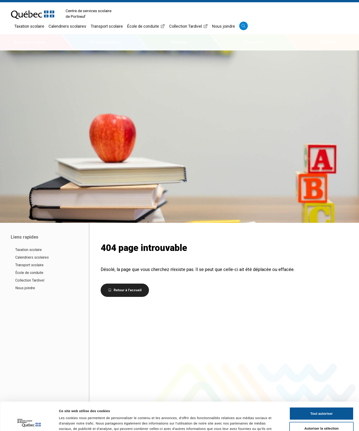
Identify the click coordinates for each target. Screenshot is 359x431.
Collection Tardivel (188, 26)
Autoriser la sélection (321, 402)
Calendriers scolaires (67, 26)
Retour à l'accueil (125, 290)
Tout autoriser (321, 387)
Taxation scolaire (29, 26)
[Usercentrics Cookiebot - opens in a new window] (29, 422)
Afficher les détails (247, 422)
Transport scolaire (107, 26)
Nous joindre (223, 26)
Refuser (321, 416)
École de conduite (146, 26)
